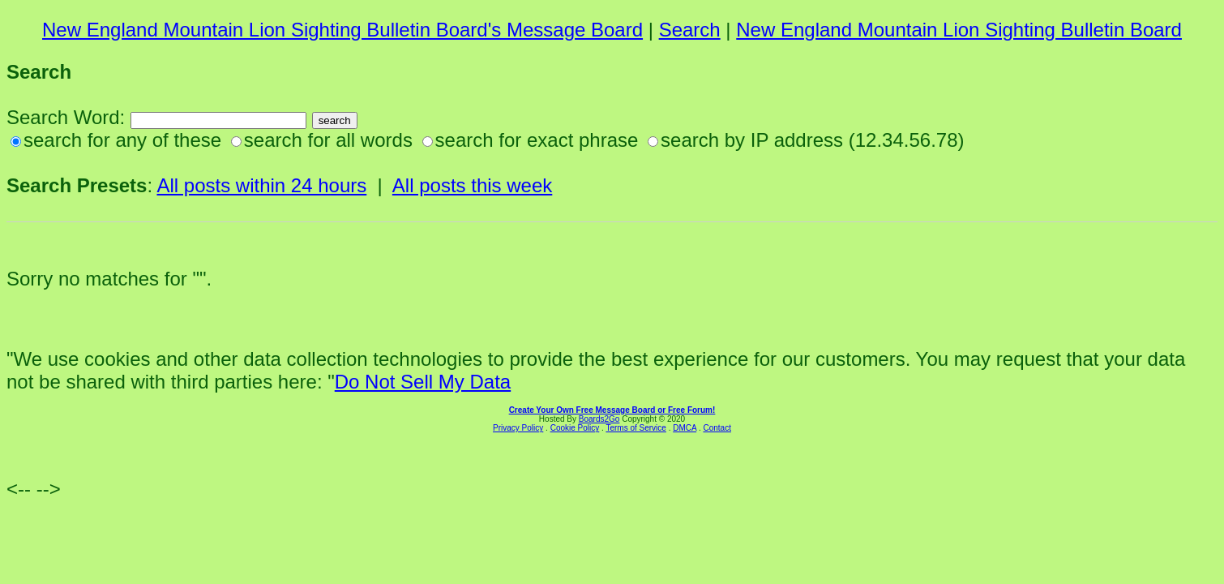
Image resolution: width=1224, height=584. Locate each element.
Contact (716, 427)
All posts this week (472, 185)
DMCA (684, 427)
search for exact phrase (537, 140)
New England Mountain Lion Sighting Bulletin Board (959, 30)
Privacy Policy (518, 427)
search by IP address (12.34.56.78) (812, 140)
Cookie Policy (575, 427)
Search (690, 30)
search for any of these (122, 140)
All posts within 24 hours (261, 185)
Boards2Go (599, 418)
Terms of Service (635, 427)
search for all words (328, 140)
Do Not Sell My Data (423, 382)
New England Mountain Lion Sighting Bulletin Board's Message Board (342, 30)
